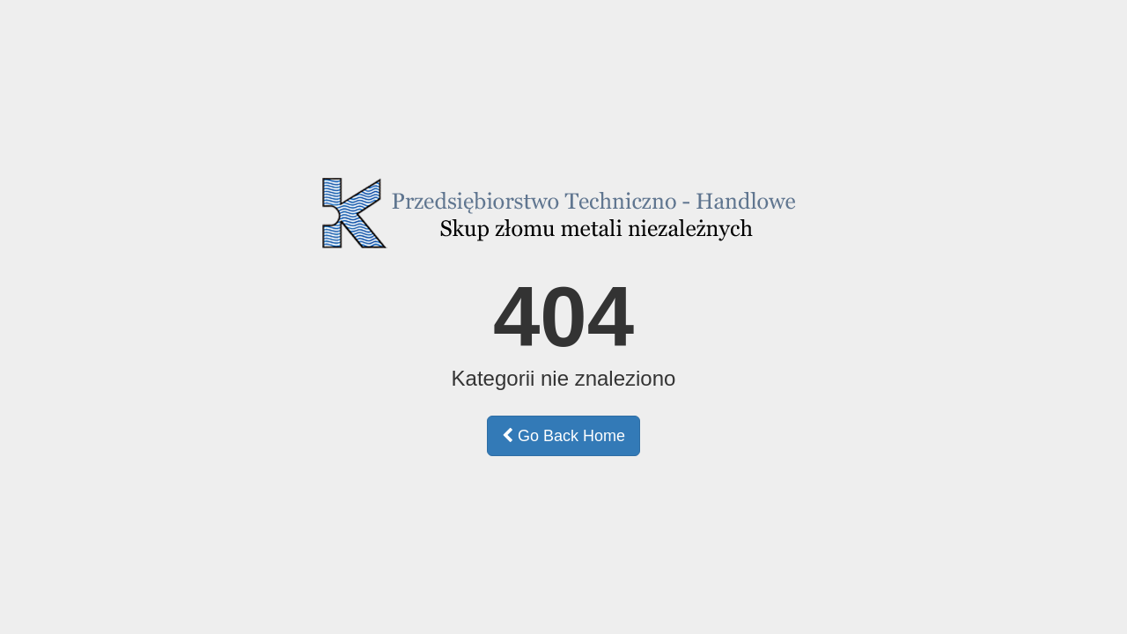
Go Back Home (563, 436)
